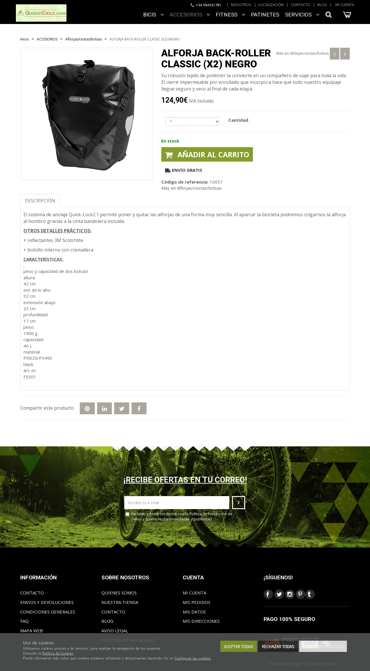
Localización (271, 4)
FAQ (24, 621)
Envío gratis (183, 170)
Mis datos (194, 612)
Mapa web (31, 630)
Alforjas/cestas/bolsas (309, 53)
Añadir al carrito (207, 154)
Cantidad (238, 120)
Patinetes (265, 14)
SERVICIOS (302, 14)
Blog (322, 4)
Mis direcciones (201, 621)
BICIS (153, 14)
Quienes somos (119, 593)
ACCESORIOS (190, 14)
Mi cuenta (344, 4)
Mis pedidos (196, 602)
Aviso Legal (114, 630)
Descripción (40, 200)
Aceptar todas (238, 646)
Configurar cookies (323, 646)
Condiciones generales (47, 612)
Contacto (300, 4)
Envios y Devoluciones (47, 602)
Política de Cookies (57, 653)
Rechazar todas (278, 646)
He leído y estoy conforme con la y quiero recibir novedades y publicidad (178, 516)
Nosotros (241, 4)
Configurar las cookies (193, 658)
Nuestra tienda (119, 602)
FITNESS (230, 14)
